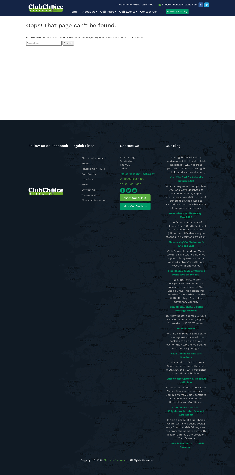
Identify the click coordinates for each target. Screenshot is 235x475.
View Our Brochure (135, 206)
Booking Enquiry (177, 11)
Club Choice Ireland (93, 158)
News (84, 184)
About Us (87, 163)
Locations (87, 179)
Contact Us (88, 189)
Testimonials (89, 194)
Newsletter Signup (135, 197)
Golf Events (88, 174)
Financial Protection (93, 200)
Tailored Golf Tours (93, 168)
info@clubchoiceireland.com (179, 4)
